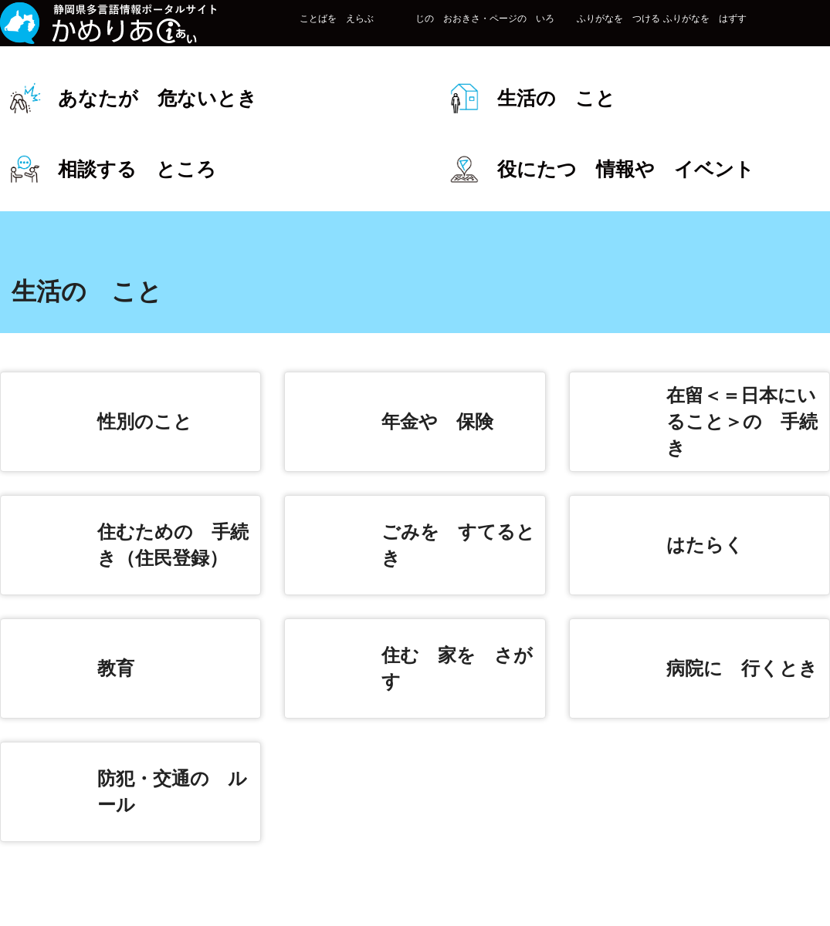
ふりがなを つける (571, 32)
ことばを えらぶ (289, 32)
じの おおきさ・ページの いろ (437, 32)
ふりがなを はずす (658, 32)
